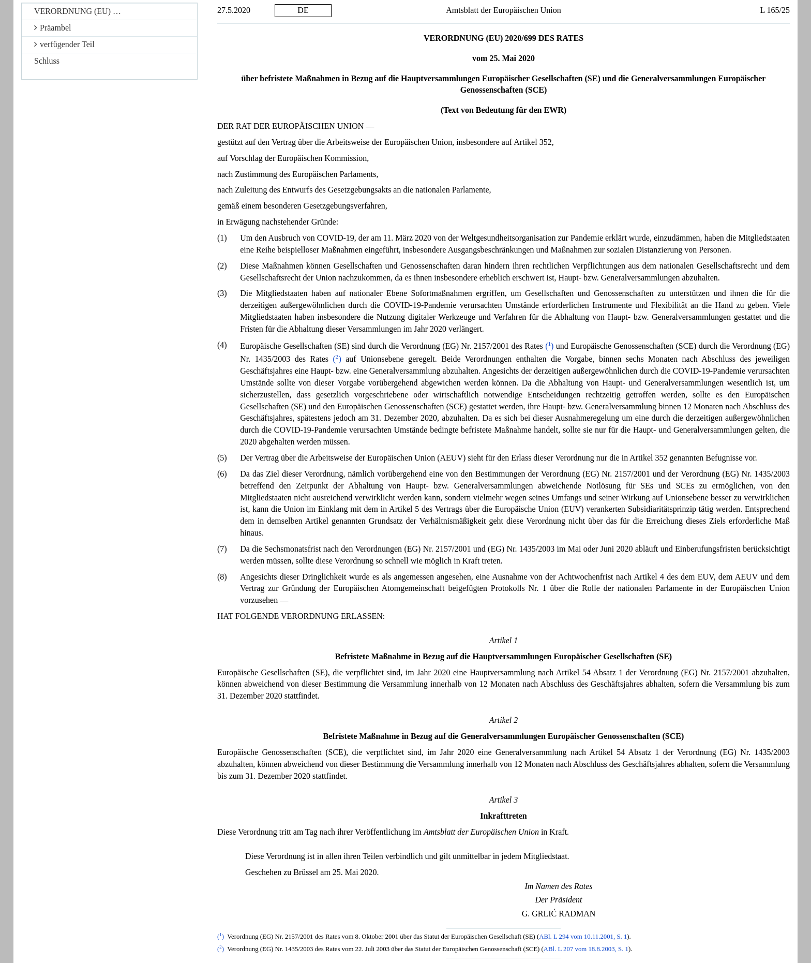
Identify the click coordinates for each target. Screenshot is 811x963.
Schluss (46, 60)
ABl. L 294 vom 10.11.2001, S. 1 (583, 936)
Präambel (52, 27)
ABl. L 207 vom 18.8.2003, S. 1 (586, 949)
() (549, 346)
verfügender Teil (64, 44)
